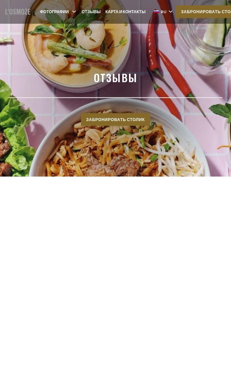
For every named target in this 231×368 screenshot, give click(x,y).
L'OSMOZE (18, 12)
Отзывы (91, 11)
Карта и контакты (125, 11)
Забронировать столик (115, 119)
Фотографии (58, 11)
